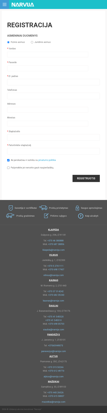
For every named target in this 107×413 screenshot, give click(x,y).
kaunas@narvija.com (53, 300)
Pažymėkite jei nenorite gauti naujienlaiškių (30, 167)
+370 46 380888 (55, 240)
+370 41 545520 (55, 316)
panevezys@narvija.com (53, 351)
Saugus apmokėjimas (91, 208)
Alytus (53, 356)
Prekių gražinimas (25, 216)
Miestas (11, 117)
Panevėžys (53, 334)
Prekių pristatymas (58, 208)
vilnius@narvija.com (53, 275)
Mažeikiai (53, 381)
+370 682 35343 (56, 295)
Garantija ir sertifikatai (26, 208)
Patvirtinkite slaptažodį (20, 145)
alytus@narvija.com (54, 376)
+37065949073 (55, 345)
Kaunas (53, 280)
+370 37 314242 (55, 291)
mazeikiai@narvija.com (53, 402)
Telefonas (12, 90)
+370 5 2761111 (55, 266)
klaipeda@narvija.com (54, 250)
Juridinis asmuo (41, 42)
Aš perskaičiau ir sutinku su (31, 160)
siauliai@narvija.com (53, 329)
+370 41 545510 (53, 320)
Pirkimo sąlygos (58, 216)
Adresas (11, 104)
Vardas (12, 48)
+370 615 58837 (56, 396)
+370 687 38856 (56, 244)
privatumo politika (47, 160)
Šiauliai (53, 306)
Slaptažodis (14, 131)
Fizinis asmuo (16, 42)
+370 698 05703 (56, 324)
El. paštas (13, 76)
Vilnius (53, 255)
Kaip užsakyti (91, 216)
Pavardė (13, 62)
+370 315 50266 (55, 367)
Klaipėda (53, 229)
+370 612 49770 (56, 371)
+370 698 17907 (56, 269)
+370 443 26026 (55, 392)
